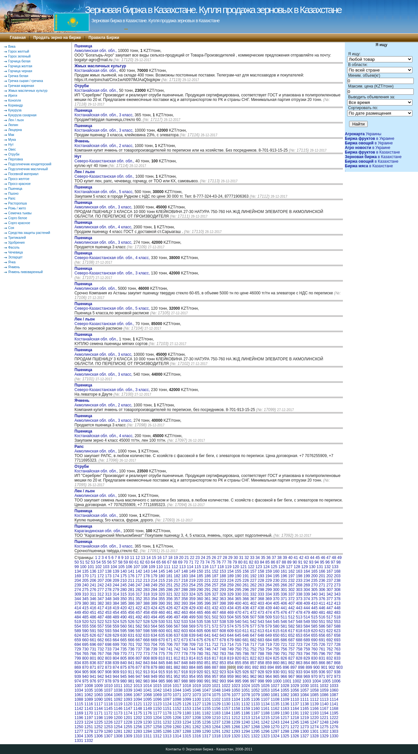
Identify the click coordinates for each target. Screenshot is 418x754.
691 (322, 640)
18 (170, 557)
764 (77, 653)
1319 (226, 736)
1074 (206, 695)
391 (169, 603)
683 (261, 640)
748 (222, 649)
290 (200, 589)
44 (312, 557)
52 (87, 562)
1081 (275, 695)
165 (314, 571)
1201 (127, 717)
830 (314, 658)
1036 (98, 690)
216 (169, 580)
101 (91, 567)
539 (230, 621)
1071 (176, 695)
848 (184, 663)
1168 (334, 708)
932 (291, 672)
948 (146, 676)
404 (268, 603)
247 (139, 585)
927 (253, 672)
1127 (196, 704)
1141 (334, 704)
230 (276, 580)
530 (161, 621)
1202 (137, 717)
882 (177, 667)
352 (139, 599)
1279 (98, 731)
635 (161, 635)
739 (154, 649)
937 (329, 672)
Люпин (13, 125)
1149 (147, 708)
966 (284, 676)
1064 (108, 695)
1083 (294, 695)
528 (146, 621)
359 (192, 599)
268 (299, 585)
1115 (78, 704)
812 (177, 658)
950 (161, 676)
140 (123, 571)
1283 (137, 731)
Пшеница (15, 188)
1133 (255, 704)
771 (131, 653)
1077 (236, 695)
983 (146, 681)
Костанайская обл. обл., (100, 68)
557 (100, 626)
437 (253, 608)
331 (245, 594)
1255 (127, 727)
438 (261, 608)
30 (235, 557)
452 (100, 612)
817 (215, 658)
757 (291, 649)
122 (251, 567)
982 (139, 681)
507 (253, 617)
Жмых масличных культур (27, 90)
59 (125, 562)
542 (253, 621)
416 (93, 608)
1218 (294, 717)
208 (108, 580)
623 (337, 631)
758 (299, 649)
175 (123, 576)
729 (77, 649)
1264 (216, 727)
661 (93, 640)
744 (192, 649)
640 (200, 635)
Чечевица (15, 252)
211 (131, 580)
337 (291, 594)
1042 (157, 690)
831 (322, 658)
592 (100, 631)
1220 (314, 717)
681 (245, 640)
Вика (11, 46)
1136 (285, 704)
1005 (326, 681)
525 (123, 621)
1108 (275, 699)
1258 (157, 727)
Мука (12, 139)
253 (184, 585)
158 (261, 571)
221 (207, 580)
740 (161, 649)
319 (154, 594)
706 (169, 644)
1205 (167, 717)
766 (93, 653)
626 (93, 635)
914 (154, 672)
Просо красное (19, 184)
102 (98, 567)
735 (123, 649)
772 (139, 653)
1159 (245, 708)
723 (299, 644)
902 (332, 667)
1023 (236, 685)
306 (322, 589)
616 (284, 631)
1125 (176, 704)
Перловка (15, 159)
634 (154, 635)
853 (222, 663)
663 (108, 640)
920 (200, 672)
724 (306, 644)
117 (213, 567)
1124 (167, 704)
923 (222, 672)
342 (329, 594)
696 (93, 644)
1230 (147, 722)
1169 (78, 713)
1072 (187, 695)
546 (284, 621)
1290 (206, 731)
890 (240, 667)
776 (169, 653)
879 (154, 667)
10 (126, 557)
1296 (265, 731)
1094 (137, 699)
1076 (226, 695)
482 (329, 612)
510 (276, 617)
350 (123, 599)
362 (215, 599)
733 (108, 649)
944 (116, 676)
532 (177, 621)
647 (253, 635)
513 (299, 617)
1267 (245, 727)
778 (184, 653)
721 (284, 644)
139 (116, 571)
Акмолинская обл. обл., (96, 48)
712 (215, 644)
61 (137, 562)
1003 (306, 681)
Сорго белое (17, 218)
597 (139, 631)
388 (146, 603)
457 (139, 612)
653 (299, 635)
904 (77, 672)
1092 (118, 699)
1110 (294, 699)
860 (276, 663)
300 (276, 589)
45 (317, 557)
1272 (294, 727)
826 (284, 658)
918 (184, 672)
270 (314, 585)
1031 (314, 685)
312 (100, 594)
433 (222, 608)
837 (100, 663)
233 (299, 580)
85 (267, 562)
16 (159, 557)
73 (202, 562)
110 (159, 567)
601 (169, 631)
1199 (108, 717)
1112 (314, 699)
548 (299, 621)
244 (116, 585)
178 (146, 576)
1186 (245, 713)
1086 (324, 695)
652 (291, 635)
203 (337, 576)
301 (284, 589)
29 (230, 557)
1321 (245, 736)
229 (268, 580)
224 (230, 580)
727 (329, 644)
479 (306, 612)
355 (161, 599)
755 (276, 649)
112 (174, 567)
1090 (98, 699)
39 (285, 557)
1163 (285, 708)
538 (222, 621)
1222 (334, 717)
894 (270, 667)
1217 (285, 717)
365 (238, 599)
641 (207, 635)
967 (291, 676)
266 (284, 585)
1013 (137, 685)
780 (200, 653)
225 (238, 580)
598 (146, 631)
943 (108, 676)
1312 (157, 736)
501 (207, 617)
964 (268, 676)
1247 (314, 722)
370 (276, 599)
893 (263, 667)
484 (77, 617)
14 (148, 557)
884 (192, 667)
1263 (206, 727)
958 (222, 676)
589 (77, 631)
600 (161, 631)
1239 (236, 722)
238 (337, 580)
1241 (255, 722)
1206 (176, 717)
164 (306, 571)
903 (339, 667)
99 (76, 567)
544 (268, 621)
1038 (118, 690)
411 (322, 603)
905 (85, 672)
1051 (245, 690)
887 (215, 667)
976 (93, 681)
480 (314, 612)
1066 (127, 695)
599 (154, 631)
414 (77, 608)
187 (215, 576)
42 (301, 557)
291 (207, 589)
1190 (285, 713)
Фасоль (14, 247)
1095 (147, 699)
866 (322, 663)
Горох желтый (18, 51)
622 (329, 631)
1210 (216, 717)
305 (314, 589)
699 (116, 644)
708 (184, 644)
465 (200, 612)
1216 (275, 717)
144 (154, 571)
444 (306, 608)
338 (299, 594)
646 (245, 635)
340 (314, 594)
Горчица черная (20, 71)
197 (291, 576)
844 (154, 663)
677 (215, 640)
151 (207, 571)
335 (276, 594)
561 (131, 626)
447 (329, 608)
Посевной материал (23, 174)
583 (299, 626)
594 (116, 631)
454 (116, 612)
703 (146, 644)
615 (276, 631)
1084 (304, 695)
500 (200, 617)
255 (200, 585)
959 (230, 676)
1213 (245, 717)
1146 (118, 708)
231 (284, 580)
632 (139, 635)
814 (192, 658)
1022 (226, 685)
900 (316, 667)
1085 (314, 695)
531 (169, 621)
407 (291, 603)
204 (77, 580)
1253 (108, 727)
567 (177, 626)
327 (215, 594)
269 (306, 585)
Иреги (12, 95)
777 (177, 653)
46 (323, 557)
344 (77, 599)
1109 (285, 699)
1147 (127, 708)
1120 (127, 704)
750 (238, 649)
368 (261, 599)
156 (245, 571)
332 (253, 594)
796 (322, 653)
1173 (118, 713)
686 (284, 640)
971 (322, 676)
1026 (265, 685)
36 (268, 557)
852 (215, 663)
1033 (334, 685)
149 (192, 571)
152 (215, 571)
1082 (285, 695)
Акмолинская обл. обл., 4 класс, (104, 224)
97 (333, 562)
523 (108, 621)
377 (329, 599)
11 (132, 557)
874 (116, 667)
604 (192, 631)
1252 (98, 727)
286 (169, 589)
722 (291, 644)
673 (184, 640)
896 (286, 667)
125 (274, 567)
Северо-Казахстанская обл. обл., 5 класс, (112, 306)
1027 (275, 685)
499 (192, 617)
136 (93, 571)
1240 (245, 722)
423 (146, 608)
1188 (265, 713)
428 (184, 608)
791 (284, 653)
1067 (137, 695)
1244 (285, 722)
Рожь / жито (17, 208)
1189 (275, 713)
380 (85, 603)
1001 (287, 681)
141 (131, 571)
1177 (157, 713)
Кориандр (15, 105)
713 (222, 644)
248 (146, 585)
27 (219, 557)
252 (177, 585)
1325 (285, 736)
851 (207, 663)
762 (329, 649)
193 (261, 576)
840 (123, 663)
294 (230, 589)
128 (297, 567)
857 (253, 663)
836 (93, 663)
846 (169, 663)
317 (139, 594)
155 (238, 571)
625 (85, 635)
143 (146, 571)
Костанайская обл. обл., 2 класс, (104, 143)
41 (296, 557)
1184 (226, 713)
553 (337, 621)
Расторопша (17, 203)
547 (291, 621)
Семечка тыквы (20, 213)
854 (230, 663)
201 (322, 576)
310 (85, 594)
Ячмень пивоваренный (25, 272)
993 (222, 681)
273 (337, 585)
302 (291, 589)
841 (131, 663)
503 (222, 617)
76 (218, 562)
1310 (137, 736)
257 (215, 585)
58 (120, 562)
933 (299, 672)
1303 (334, 731)
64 (153, 562)
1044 (176, 690)
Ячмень (14, 267)
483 (337, 612)
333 (261, 594)
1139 (314, 704)
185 (200, 576)
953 (184, 676)
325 (200, 594)
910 (123, 672)
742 (177, 649)
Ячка (12, 262)
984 (154, 681)
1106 (255, 699)
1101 (206, 699)
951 (169, 676)
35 (263, 557)
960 (238, 676)
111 (167, 567)
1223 (78, 722)
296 (245, 589)
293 (222, 589)
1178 (167, 713)
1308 (118, 736)
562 (139, 626)
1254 (118, 727)
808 (146, 658)
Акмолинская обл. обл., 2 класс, (104, 402)
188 (222, 576)
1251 (88, 727)
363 (222, 599)
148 (184, 571)
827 (291, 658)
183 (184, 576)
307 (329, 589)
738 (146, 649)
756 (284, 649)
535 (200, 621)
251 (169, 585)
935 (314, 672)
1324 (275, 736)
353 (146, 599)
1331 (78, 740)
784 (230, 653)
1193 (314, 713)
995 (238, 681)
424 (154, 608)
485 (85, 617)
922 (215, 672)
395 (200, 603)
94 (316, 562)
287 (177, 589)
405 (276, 603)
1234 (187, 722)
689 (306, 640)
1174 (127, 713)
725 (314, 644)
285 (161, 589)
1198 (98, 717)
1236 (206, 722)
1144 (98, 708)
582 (291, 626)
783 (222, 653)
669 (154, 640)
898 (301, 667)
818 (222, 658)
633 (146, 635)
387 (139, 603)
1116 (88, 704)
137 (100, 571)
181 (169, 576)
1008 (88, 685)
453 (108, 612)
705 (161, 644)
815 (200, 658)
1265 (226, 727)
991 (207, 681)
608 (222, 631)
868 (337, 663)
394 (192, 603)
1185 (236, 713)
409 (306, 603)
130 (312, 567)
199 (306, 576)
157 (253, 571)
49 (339, 557)
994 (230, 681)
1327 (304, 736)
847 (177, 663)
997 (253, 681)
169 (77, 576)
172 (100, 576)
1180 (187, 713)
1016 (167, 685)
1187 (255, 713)
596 (131, 631)
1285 (157, 731)
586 (322, 626)
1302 (324, 731)
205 (85, 580)
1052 (255, 690)
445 (314, 608)
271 (322, 585)
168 (337, 571)
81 (246, 562)
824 (268, 658)
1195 (334, 713)
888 (222, 667)
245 (123, 585)
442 (291, 608)
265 (276, 585)
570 (200, 626)
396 (207, 603)
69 (180, 562)
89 (289, 562)
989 (192, 681)
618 (299, 631)
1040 (137, 690)
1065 (118, 695)
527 (139, 621)
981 (131, 681)
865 (314, 663)
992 (215, 681)
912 (139, 672)
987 (177, 681)
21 (187, 557)
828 (299, 658)
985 (161, 681)
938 (337, 672)
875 (123, 667)
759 (306, 649)
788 (261, 653)
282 (139, 589)
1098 (176, 699)
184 (192, 576)
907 (100, 672)
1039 (127, 690)
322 (177, 594)
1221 (324, 717)
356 (169, 599)
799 (77, 658)
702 (139, 644)
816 (207, 658)
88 (284, 562)
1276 (334, 727)
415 (85, 608)
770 (123, 653)
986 (169, 681)
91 (300, 562)
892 (255, 667)
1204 (157, 717)
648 (261, 635)
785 (238, 653)
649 (268, 635)
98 (338, 562)
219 (192, 580)
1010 (108, 685)
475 (276, 612)
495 (161, 617)
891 (248, 667)
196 (284, 576)
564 (154, 626)
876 (131, 667)
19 (176, 557)
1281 (118, 731)
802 (100, 658)
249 (154, 585)
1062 (88, 695)
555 (85, 626)
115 (197, 567)
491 (131, 617)
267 (291, 585)
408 (299, 603)
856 (245, 663)
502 (215, 617)
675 (200, 640)
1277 (78, 731)
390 (161, 603)
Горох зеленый (19, 56)
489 (116, 617)
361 (207, 599)
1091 (108, 699)
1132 (245, 704)
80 (240, 562)
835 (85, 663)
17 (165, 557)
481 (322, 612)
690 (314, 640)
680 (238, 640)
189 (230, 576)
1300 (304, 731)
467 (215, 612)
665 (123, 640)
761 (322, 649)
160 (276, 571)
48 (334, 557)
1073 (196, 695)
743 (184, 649)
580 (276, 626)
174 (116, 576)
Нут (11, 144)
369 (268, 599)
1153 (187, 708)
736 (131, 649)
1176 (147, 713)
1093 (127, 699)
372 (291, 599)
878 (146, 667)
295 (238, 589)
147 (177, 571)
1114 (334, 699)
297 (253, 589)
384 (116, 603)
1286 (167, 731)
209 (116, 580)
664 (116, 640)
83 (256, 562)
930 (276, 672)
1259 (167, 727)
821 (245, 658)
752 (253, 649)
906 (93, 672)
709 (192, 644)
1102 (216, 699)
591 (93, 631)
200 (314, 576)
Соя (11, 228)
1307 (108, 736)
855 (238, 663)
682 (253, 640)
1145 (108, 708)
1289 (196, 731)
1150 (157, 708)
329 (230, 594)
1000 (277, 681)
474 (268, 612)
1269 (265, 727)
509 (268, 617)
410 (314, 603)
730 (85, 649)
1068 (147, 695)
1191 (294, 713)
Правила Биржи (103, 37)
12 (138, 557)
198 (299, 576)
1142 (78, 708)
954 (192, 676)
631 (131, 635)
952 (177, 676)
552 (329, 621)
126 (281, 567)
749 (230, 649)
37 (274, 557)
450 (85, 612)
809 (154, 658)
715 (238, 644)
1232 (167, 722)
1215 (265, 717)
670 (161, 640)
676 (207, 640)
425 (161, 608)
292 (215, 589)
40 (290, 557)
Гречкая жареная (21, 86)
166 (322, 571)
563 (146, 626)
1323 (265, 736)
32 (247, 557)
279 (116, 589)
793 (299, 653)
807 (139, 658)
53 (93, 562)
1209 (206, 717)
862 (291, 663)
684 (268, 640)
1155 (206, 708)
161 (284, 571)
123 (258, 567)
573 (222, 626)
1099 (187, 699)
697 (100, 644)
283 (146, 589)
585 (314, 626)
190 (238, 576)
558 (108, 626)
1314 (176, 736)
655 (314, 635)
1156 (216, 708)
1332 (88, 740)
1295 (255, 731)
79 (235, 562)
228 (261, 580)
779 (192, 653)
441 (284, 608)
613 (261, 631)
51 (82, 562)
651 (284, 635)
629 (116, 635)
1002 (297, 681)
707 (177, 644)
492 (139, 617)
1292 (226, 731)
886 (207, 667)
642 (215, 635)
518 (337, 617)
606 (207, 631)
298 (261, 589)
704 (154, 644)
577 (253, 626)
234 (306, 580)
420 (123, 608)
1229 (137, 722)
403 (261, 603)
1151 (167, 708)
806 (131, 658)
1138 (304, 704)
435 (238, 608)
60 (131, 562)
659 (77, 640)
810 (161, 658)
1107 (265, 699)
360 (200, 599)
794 (306, 653)
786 (245, 653)
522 (100, 621)
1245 (294, 722)
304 (306, 589)
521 (93, 621)
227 (253, 580)
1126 (187, 704)
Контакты (173, 749)
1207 (187, 717)
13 (143, 557)
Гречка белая (18, 76)
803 (108, 658)
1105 (245, 699)
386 (131, 603)
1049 (226, 690)
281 (131, 589)
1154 (196, 708)
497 (177, 617)
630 (123, 635)
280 (123, 589)
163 (299, 571)
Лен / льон (16, 120)
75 (213, 562)
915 (161, 672)
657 (329, 635)
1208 (196, 717)
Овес (12, 149)
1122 (147, 704)
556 (93, 626)
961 (245, 676)
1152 (176, 708)
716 (245, 644)
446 (322, 608)
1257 (147, 727)
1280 (108, 731)
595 (123, 631)
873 (108, 667)
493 (146, 617)
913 (146, 672)
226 (245, 580)
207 (100, 580)
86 (273, 562)
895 (278, 667)
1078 (245, 695)
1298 (285, 731)
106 (129, 567)
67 (169, 562)
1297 (275, 731)
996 (245, 681)
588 (337, 626)
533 (184, 621)
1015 (157, 685)
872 (100, 667)
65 (158, 562)
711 (207, 644)
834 (77, 663)
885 (200, 667)
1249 (334, 722)
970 (314, 676)
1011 (118, 685)
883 (184, 667)
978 (108, 681)
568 (184, 626)
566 (169, 626)
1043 (167, 690)
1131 (236, 704)
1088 (78, 699)
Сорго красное (19, 223)
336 (284, 594)
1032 (324, 685)
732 (100, 649)
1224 (88, 722)
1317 (206, 736)
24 (203, 557)
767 (100, 653)
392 (177, 603)
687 (291, 640)
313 (108, 594)
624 (77, 635)
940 (85, 676)
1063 (98, 695)
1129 (216, 704)
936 (322, 672)
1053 (265, 690)
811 (169, 658)
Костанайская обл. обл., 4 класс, (104, 433)
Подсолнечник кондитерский (29, 164)
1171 (98, 713)
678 (222, 640)
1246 (304, 722)
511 (284, 617)
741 (169, 649)
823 (261, 658)
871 (93, 667)
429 (192, 608)
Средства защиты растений (29, 233)
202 (329, 576)
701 (131, 644)
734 (116, 649)
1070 (167, 695)
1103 (226, 699)
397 (215, 603)
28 (225, 557)
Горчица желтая (20, 66)
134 (77, 571)
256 (207, 585)
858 (261, 663)
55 (104, 562)
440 (276, 608)
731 (93, 649)
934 (306, 672)
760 (314, 649)
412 (329, 603)
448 (337, 608)
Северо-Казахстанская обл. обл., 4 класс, (112, 255)
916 (169, 672)
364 (230, 599)
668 (146, 640)
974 (77, 681)
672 (177, 640)
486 (93, 617)
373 (299, 599)
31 (241, 557)
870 (85, 667)
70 (186, 562)
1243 (275, 722)
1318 (216, 736)
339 (306, 594)
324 (192, 594)
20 (181, 557)
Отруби (13, 154)
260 (238, 585)
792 (291, 653)
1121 (137, 704)
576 (245, 626)
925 (238, 672)
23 (197, 557)
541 (245, 621)
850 (200, 663)
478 (299, 612)
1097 (167, 699)
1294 (245, 731)
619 (306, 631)
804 (116, 658)
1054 (275, 690)
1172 (108, 713)
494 (154, 617)
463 (184, 612)
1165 (304, 708)
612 (253, 631)
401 (245, 603)
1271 (285, 727)
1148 (137, 708)
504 (230, 617)
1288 (187, 731)
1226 (108, 722)
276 (93, 589)
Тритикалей (17, 237)
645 (238, 635)
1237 (216, 722)
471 (245, 612)
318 (146, 594)
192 (253, 576)
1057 (304, 690)
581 (284, 626)
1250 (78, 727)
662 (100, 640)
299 (268, 589)
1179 (176, 713)
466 (207, 612)
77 (224, 562)
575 (238, 626)
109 (152, 567)
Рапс (11, 198)
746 (207, 649)
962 (253, 676)
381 (93, 603)
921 (207, 672)
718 (261, 644)
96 (327, 562)
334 (268, 594)
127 (289, 567)
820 (238, 658)
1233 (176, 722)
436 (245, 608)
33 (252, 557)
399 (230, 603)
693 (337, 640)
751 (245, 649)
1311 (147, 736)
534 (192, 621)
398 (222, 603)
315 (123, 594)
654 (306, 635)
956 (207, 676)
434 (230, 608)
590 (85, 631)
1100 (196, 699)
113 (182, 567)
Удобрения (16, 242)
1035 (88, 690)
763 (337, 649)
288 (184, 589)
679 (230, 640)
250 (161, 585)
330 (238, 594)
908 (108, 672)
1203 (147, 717)
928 (261, 672)
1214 (255, 717)
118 (220, 567)
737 (139, 649)
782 (215, 653)
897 (293, 667)
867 (329, 663)
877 (139, 667)
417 (100, 608)
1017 (176, 685)
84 (262, 562)
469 (230, 612)
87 (278, 562)
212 (139, 580)
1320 (236, 736)
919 (192, 672)
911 (131, 672)
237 (329, 580)
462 (177, 612)
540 (238, 621)
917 (177, 672)
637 (177, 635)
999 (268, 681)
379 (77, 603)
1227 (118, 722)
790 (276, 653)
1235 (196, 722)
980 (123, 681)
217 (177, 580)
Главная (18, 37)
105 (121, 567)
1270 (275, 727)
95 (322, 562)
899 (309, 667)
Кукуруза (15, 110)
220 (200, 580)
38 (279, 557)
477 (291, 612)
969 (306, 676)
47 (328, 557)
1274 (314, 727)
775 (161, 653)
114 (190, 567)
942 (100, 676)
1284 (147, 731)
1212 (236, 717)
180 (161, 576)
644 (230, 635)
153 (222, 571)
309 (77, 594)
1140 (324, 704)
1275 (324, 727)
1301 (314, 731)
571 (207, 626)
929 (268, 672)
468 (222, 612)
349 (116, 599)
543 (261, 621)
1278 (88, 731)
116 (205, 567)
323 (184, 594)
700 (123, 644)
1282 (127, 731)
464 (192, 612)
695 (85, 644)
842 (139, 663)
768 (108, 653)
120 (236, 567)
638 (184, 635)
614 (268, 631)
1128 (206, 704)
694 (77, 644)
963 (261, 676)
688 (299, 640)
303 (299, 589)
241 (93, 585)
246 (131, 585)
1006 (336, 681)
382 (100, 603)
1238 (226, 722)
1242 (265, 722)
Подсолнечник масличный (28, 169)
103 (106, 567)
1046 (196, 690)
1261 (187, 727)
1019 (196, 685)
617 (291, 631)
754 (268, 649)
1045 (187, 690)
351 (131, 599)
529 (154, 621)
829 (306, 658)
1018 (187, 685)
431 (207, 608)
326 (207, 594)
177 (139, 576)
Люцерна (15, 130)
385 (123, 603)
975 (85, 681)
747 (215, 649)
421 (131, 608)
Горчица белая (19, 61)
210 (123, 580)
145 (161, 571)
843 (146, 663)
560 (123, 626)
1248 (324, 722)
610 (238, 631)
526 (131, 621)
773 (146, 653)
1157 (226, 708)
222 (215, 580)
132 (327, 567)
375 (314, 599)
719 (268, 644)
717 (253, 644)
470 (238, 612)
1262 (196, 727)
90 (295, 562)
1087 (334, 695)
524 (116, 621)
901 (324, 667)
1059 (324, 690)
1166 (314, 708)
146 (169, 571)
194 (268, 576)
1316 (196, 736)
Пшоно (13, 193)
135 (85, 571)
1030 (304, 685)
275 (85, 589)
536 (207, 621)
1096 (157, 699)
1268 (255, 727)
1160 (255, 708)
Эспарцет (15, 257)
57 (115, 562)
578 (261, 626)
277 (100, 589)
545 (276, 621)
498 (184, 617)
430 (200, 608)
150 (200, 571)
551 (322, 621)
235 (314, 580)
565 (161, 626)
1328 (314, 736)
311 (93, 594)
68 (175, 562)
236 (322, 580)
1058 (314, 690)
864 (306, 663)
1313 (167, 736)
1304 (78, 736)
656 (322, 635)
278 (108, 589)
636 (169, 635)
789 (268, 653)
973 (337, 676)
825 (276, 658)
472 (253, 612)
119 (228, 567)
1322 (255, 736)
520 (85, 621)
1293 (236, 731)
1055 (285, 690)
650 (276, 635)
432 (215, 608)
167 (329, 571)
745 (200, 649)
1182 (206, 713)
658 (337, 635)
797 (329, 653)
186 (207, 576)
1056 (294, 690)
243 (108, 585)
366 (245, 599)
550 (314, 621)
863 (299, 663)
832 (329, 658)
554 (77, 626)
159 (268, 571)
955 (200, 676)
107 (136, 567)
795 (314, 653)
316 (131, 594)
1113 (324, 699)
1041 (147, 690)
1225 (98, 722)
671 (169, 640)
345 (85, 599)
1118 (108, 704)
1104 (236, 699)
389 (154, 603)
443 (299, 608)
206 (93, 580)
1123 (157, 704)
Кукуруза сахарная (22, 115)
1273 (304, 727)
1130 (226, 704)
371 (284, 599)
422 (139, 608)
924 (230, 672)
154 (230, 571)
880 (161, 667)
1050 (236, 690)
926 (245, 672)
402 (253, 603)
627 (100, 635)
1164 (294, 708)
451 (93, 612)
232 (291, 580)
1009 (98, 685)
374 (306, 599)
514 (306, 617)
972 (329, 676)
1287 (176, 731)
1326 (294, 736)
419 (116, 608)
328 (222, 594)
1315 (187, 736)
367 (253, 599)
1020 (206, 685)
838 (108, 663)
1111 (304, 699)
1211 (226, 717)
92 (306, 562)
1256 (137, 727)
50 (76, 562)
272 (329, 585)
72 (196, 562)
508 (261, 617)
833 (337, 658)
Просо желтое (18, 179)
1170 (88, 713)
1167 (324, 708)
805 (123, 658)
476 (284, 612)
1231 (157, 722)
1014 (147, 685)
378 (337, 599)
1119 (118, 704)
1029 (294, 685)
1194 (324, 713)
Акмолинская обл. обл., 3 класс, (104, 204)
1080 (265, 695)
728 (337, 644)
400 (238, 603)
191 (245, 576)
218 (184, 580)
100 (83, 567)
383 (108, 603)
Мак (11, 135)
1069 (157, 695)
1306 (98, 736)
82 (251, 562)
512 (291, 617)
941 (93, 676)
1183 (216, 713)
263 (261, 585)
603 (184, 631)
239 (77, 585)
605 (200, 631)
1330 (334, 736)
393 (184, 603)
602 (177, 631)
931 (284, 672)
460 (161, 612)
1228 (127, 722)
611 (245, 631)
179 (154, 576)
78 (229, 562)
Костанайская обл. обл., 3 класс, (104, 112)
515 (314, 617)
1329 (324, 736)
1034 (78, 690)
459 (154, 612)
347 (100, 599)
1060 (334, 690)
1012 (127, 685)
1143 (88, 708)
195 (276, 576)
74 (207, 562)
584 (306, 626)
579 (268, 626)
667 (139, 640)
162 (291, 571)
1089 (88, 699)
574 (230, 626)
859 (268, 663)
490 (123, 617)
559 (116, 626)
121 (243, 567)
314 (116, 594)
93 (311, 562)
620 (314, 631)
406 (284, 603)
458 (146, 612)
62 (142, 562)
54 (98, 562)
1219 (304, 717)
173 (108, 576)
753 (261, 649)
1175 (137, 713)
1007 (78, 685)
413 (337, 603)
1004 (316, 681)
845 (161, 663)
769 (116, 653)
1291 (216, 731)
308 (337, 589)
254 (192, 585)
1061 (78, 695)
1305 (88, 736)
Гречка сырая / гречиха (25, 81)
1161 (265, 708)
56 (109, 562)
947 (139, 676)
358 (184, 599)
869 (77, 667)
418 (108, 608)
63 (147, 562)
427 (177, 608)
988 (184, 681)
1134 (265, 704)
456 (131, 612)
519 (77, 621)
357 (177, 599)
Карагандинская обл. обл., (98, 528)
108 (144, 567)
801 (93, 658)
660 (85, 640)
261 (245, 585)
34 (257, 557)
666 (131, 640)
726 (322, 644)
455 (123, 612)
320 (161, 594)
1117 (98, 704)
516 (322, 617)
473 (261, 612)
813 (184, 658)
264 (268, 585)
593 (108, 631)
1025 (255, 685)
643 (222, 635)
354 (154, 599)
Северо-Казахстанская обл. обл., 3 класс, (112, 270)
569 (192, 626)
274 (77, 589)
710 (200, 644)
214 (154, 580)
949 (154, 676)
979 (116, 681)
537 (215, 621)
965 (276, 676)
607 (215, 631)
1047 (206, 690)
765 (85, 653)
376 (322, 599)
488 (108, 617)
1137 (294, 704)
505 (238, 617)
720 (276, 644)
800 (85, 658)
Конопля (14, 100)
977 (100, 681)
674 (192, 640)
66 (164, 562)
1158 (236, 708)
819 (230, 658)
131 (319, 567)
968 (299, 676)
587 (329, 626)
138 (108, 571)
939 (77, 676)
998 (261, 681)
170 (85, 576)
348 (108, 599)
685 (276, 640)
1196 (78, 717)
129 (304, 567)
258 (222, 585)
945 (123, 676)
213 (146, 580)
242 (100, 585)
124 (266, 567)
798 (337, 653)
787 (253, 653)
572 (215, 626)
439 (268, 608)
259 (230, 585)
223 (222, 580)
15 (154, 557)
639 (192, 635)
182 (177, 576)
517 (329, 617)
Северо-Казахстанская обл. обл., (105, 158)
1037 (108, 690)
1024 (245, 685)
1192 (304, 713)
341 (322, 594)
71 (191, 562)
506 (245, 617)
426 (169, 608)
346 (93, 599)
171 (93, 576)
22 (192, 557)
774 (154, 653)
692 (329, 640)
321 (169, 594)
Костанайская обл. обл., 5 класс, (104, 189)
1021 (216, 685)
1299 (294, 731)
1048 (216, 690)
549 (306, 621)
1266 (236, 727)
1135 (275, 704)
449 (77, 612)
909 (116, 672)
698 (108, 644)
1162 (275, 708)
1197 (88, 717)
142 (139, 571)
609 (230, 631)
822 (253, 658)
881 (169, 667)
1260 (176, 727)
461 (169, 612)
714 (230, 644)
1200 (118, 717)
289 (192, 589)
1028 (285, 685)
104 (113, 567)
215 (161, 580)
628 (108, 635)
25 (208, 557)
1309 (127, 736)
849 (192, 663)
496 (169, 617)
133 (335, 567)
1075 (216, 695)
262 (253, 585)
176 (131, 576)
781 (207, 653)
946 (131, 676)
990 (200, 681)
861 (284, 663)
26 (214, 557)
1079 (255, 695)
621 (322, 631)
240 (85, 585)
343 (337, 594)
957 (215, 676)
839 (116, 663)
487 (100, 617)
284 (154, 589)
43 (307, 557)
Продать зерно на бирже (57, 37)
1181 (196, 713)
